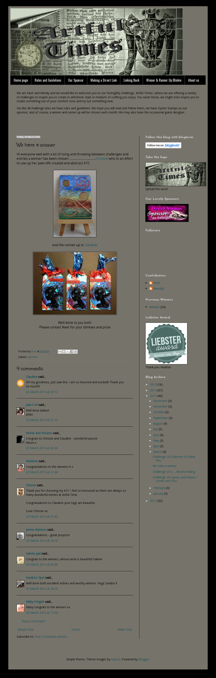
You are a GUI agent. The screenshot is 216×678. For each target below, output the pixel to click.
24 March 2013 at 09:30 (42, 564)
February (159, 488)
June (156, 435)
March (158, 452)
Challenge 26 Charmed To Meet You (174, 458)
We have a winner (165, 466)
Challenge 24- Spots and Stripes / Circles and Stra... (175, 479)
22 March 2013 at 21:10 (42, 420)
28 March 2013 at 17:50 (42, 613)
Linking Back (131, 80)
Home (75, 629)
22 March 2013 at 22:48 (42, 472)
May (156, 440)
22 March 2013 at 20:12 (42, 392)
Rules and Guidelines (48, 80)
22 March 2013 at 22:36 (42, 448)
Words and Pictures (39, 433)
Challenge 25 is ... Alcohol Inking (174, 472)
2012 (153, 501)
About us (193, 80)
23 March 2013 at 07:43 (42, 516)
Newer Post (26, 629)
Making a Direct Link (104, 80)
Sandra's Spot (35, 578)
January (158, 493)
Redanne (32, 461)
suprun (115, 659)
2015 (153, 384)
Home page (21, 80)
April (156, 446)
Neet (156, 283)
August (158, 423)
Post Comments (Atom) (51, 637)
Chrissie (102, 158)
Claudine (90, 245)
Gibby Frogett (35, 602)
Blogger (144, 659)
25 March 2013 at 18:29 (42, 589)
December (160, 401)
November (160, 406)
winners (33, 357)
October (159, 412)
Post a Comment (33, 621)
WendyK (158, 288)
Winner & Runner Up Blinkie (163, 80)
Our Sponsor (76, 80)
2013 (153, 396)
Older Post (125, 629)
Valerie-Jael (33, 553)
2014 (153, 390)
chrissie (31, 485)
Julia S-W (32, 405)
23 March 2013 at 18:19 (42, 541)
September (161, 418)
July (156, 429)
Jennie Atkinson (36, 530)
